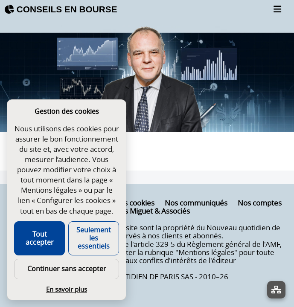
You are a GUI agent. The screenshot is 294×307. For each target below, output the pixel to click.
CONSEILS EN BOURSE (60, 9)
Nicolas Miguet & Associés (147, 211)
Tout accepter (40, 238)
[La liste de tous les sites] (276, 289)
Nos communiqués (196, 203)
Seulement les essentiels (93, 238)
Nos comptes (260, 203)
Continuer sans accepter (66, 268)
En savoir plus (66, 289)
